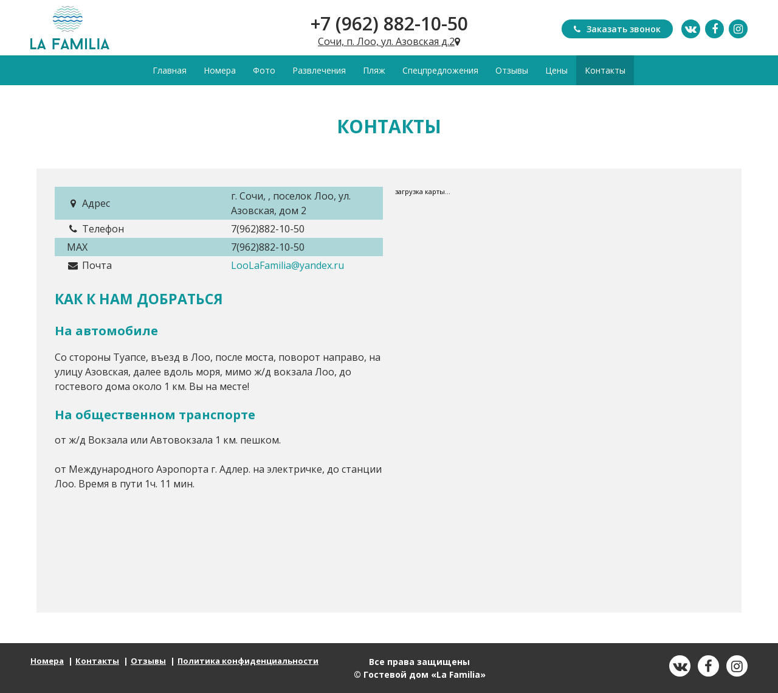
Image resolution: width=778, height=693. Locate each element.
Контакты (605, 70)
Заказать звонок (617, 29)
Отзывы (511, 70)
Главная (170, 70)
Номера (220, 70)
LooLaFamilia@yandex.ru (287, 265)
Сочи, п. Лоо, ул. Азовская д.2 (389, 41)
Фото (264, 70)
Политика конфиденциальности (247, 660)
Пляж (374, 70)
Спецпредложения (440, 70)
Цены (556, 70)
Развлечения (319, 70)
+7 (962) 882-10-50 (389, 23)
